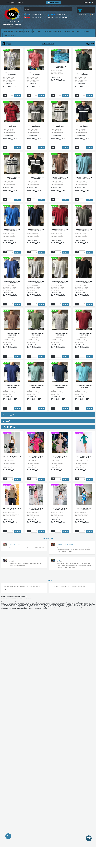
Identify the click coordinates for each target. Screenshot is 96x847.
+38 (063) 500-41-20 (37, 14)
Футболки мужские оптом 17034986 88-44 (23, 435)
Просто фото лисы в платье (17, 765)
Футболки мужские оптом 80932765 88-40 (47, 487)
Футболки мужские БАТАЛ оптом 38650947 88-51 (72, 278)
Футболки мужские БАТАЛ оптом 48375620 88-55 (48, 226)
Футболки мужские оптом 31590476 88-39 (72, 487)
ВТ (80, 14)
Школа (73, 27)
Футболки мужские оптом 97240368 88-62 (23, 122)
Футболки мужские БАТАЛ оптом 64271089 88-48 (72, 330)
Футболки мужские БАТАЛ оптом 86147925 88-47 (23, 382)
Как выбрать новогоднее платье (65, 749)
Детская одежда (38, 27)
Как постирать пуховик (16, 749)
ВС (91, 14)
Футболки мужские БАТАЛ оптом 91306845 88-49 (48, 330)
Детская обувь (67, 27)
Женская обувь (58, 27)
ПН (78, 14)
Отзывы (48, 785)
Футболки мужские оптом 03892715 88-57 (72, 174)
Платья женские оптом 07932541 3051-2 (35, 714)
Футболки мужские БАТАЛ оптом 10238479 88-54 (72, 226)
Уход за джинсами (62, 765)
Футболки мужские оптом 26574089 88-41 (23, 487)
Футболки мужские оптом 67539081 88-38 (47, 539)
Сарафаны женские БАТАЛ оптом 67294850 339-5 (60, 714)
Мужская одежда (9, 27)
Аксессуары (79, 27)
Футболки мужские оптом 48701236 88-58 (47, 174)
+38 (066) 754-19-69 (37, 17)
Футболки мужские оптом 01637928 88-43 (47, 435)
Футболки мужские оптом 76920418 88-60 (72, 122)
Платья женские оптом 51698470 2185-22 (48, 610)
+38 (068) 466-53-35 (61, 14)
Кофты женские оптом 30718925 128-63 (48, 662)
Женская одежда (19, 27)
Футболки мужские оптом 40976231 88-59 (23, 174)
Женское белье (29, 27)
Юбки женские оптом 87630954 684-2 (23, 610)
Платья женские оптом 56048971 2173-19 (23, 662)
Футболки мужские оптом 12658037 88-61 (47, 122)
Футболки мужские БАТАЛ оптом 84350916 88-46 (48, 382)
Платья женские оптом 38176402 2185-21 (72, 610)
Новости (48, 743)
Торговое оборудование (10, 31)
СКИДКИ (7, 574)
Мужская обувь (48, 27)
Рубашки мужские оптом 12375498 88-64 (48, 70)
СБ (89, 14)
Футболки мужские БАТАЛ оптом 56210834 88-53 (23, 278)
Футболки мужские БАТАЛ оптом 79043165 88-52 (48, 278)
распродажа (10, 580)
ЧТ (85, 14)
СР (83, 14)
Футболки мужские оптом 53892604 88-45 (72, 382)
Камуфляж (87, 27)
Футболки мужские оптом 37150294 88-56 (23, 226)
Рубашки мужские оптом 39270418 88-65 (23, 70)
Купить (28, 92)
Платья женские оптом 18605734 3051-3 (72, 662)
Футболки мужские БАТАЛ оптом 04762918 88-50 (23, 330)
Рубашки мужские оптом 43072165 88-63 (72, 64)
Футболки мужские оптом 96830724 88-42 (72, 435)
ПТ (87, 14)
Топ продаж (9, 567)
